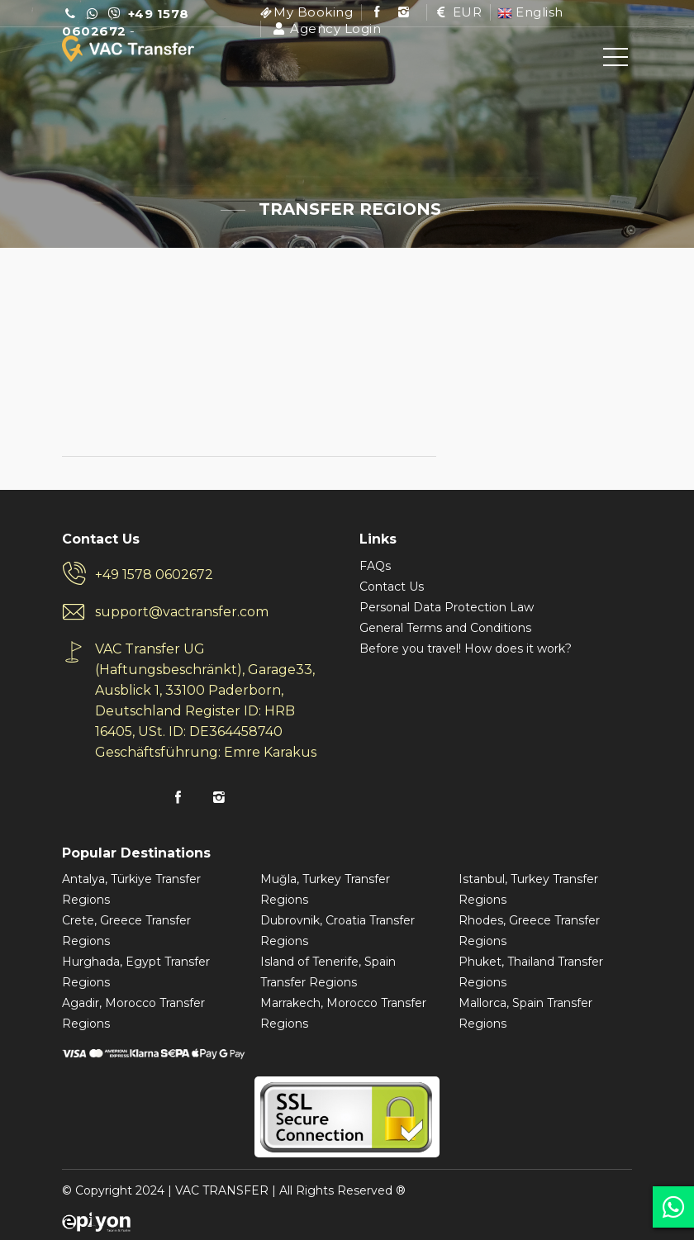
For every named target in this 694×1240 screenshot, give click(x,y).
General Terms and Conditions (445, 627)
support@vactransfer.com (182, 612)
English (530, 12)
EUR (458, 12)
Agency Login (326, 28)
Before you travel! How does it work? (465, 648)
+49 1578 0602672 (154, 574)
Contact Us (391, 586)
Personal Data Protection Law (446, 607)
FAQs (375, 565)
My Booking (313, 12)
